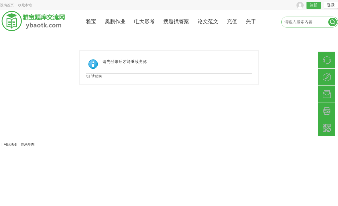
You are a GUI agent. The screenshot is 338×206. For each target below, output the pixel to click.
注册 (314, 5)
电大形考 (144, 21)
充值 (232, 21)
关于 (251, 21)
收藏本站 (25, 5)
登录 (331, 5)
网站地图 (10, 144)
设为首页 (7, 5)
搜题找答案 (176, 21)
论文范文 (208, 21)
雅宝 (91, 21)
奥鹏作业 (115, 21)
